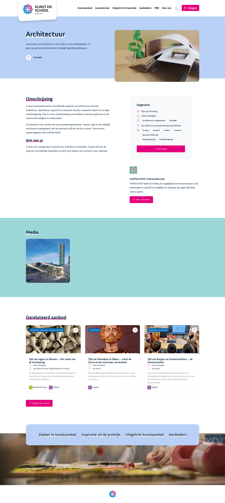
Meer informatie (141, 199)
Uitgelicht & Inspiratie (124, 8)
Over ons (166, 8)
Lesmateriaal (102, 8)
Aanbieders (145, 8)
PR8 (156, 8)
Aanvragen (161, 149)
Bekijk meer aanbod (39, 404)
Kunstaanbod (85, 8)
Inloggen (190, 8)
